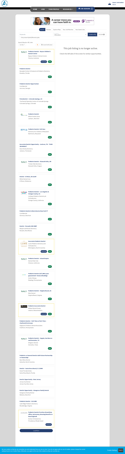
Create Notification (46, 45)
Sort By (22, 45)
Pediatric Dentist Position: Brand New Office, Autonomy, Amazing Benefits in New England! (40, 414)
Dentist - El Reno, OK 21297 (28, 176)
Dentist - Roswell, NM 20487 (28, 226)
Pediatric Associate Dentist (36, 306)
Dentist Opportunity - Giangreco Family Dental (34, 390)
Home (35, 9)
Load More (36, 430)
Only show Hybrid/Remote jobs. (30, 37)
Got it (120, 450)
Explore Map (57, 29)
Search (42, 29)
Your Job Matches (68, 29)
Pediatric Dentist (25, 69)
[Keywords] (36, 34)
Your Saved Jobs (80, 29)
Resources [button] (67, 9)
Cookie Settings (112, 450)
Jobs (43, 9)
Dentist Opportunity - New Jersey (30, 379)
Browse (48, 29)
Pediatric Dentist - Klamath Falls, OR (39, 161)
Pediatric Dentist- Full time (36, 129)
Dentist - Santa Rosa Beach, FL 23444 (31, 368)
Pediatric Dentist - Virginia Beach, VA (39, 291)
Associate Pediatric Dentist (36, 241)
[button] (101, 34)
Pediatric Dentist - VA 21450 (28, 401)
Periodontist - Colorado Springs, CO (31, 99)
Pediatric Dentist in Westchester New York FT (34, 211)
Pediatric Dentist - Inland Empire (38, 258)
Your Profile (54, 9)
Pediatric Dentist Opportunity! (29, 84)
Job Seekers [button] (86, 9)
